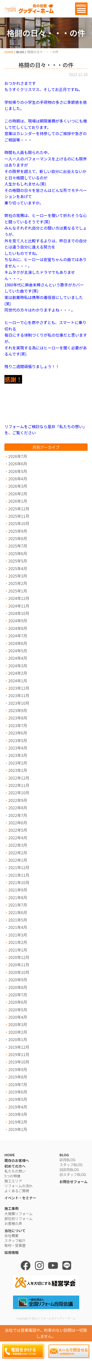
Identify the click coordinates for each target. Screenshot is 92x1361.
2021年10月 (18, 882)
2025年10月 (18, 523)
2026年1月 (17, 501)
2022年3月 (17, 845)
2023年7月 (17, 725)
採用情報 (11, 1252)
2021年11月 (18, 875)
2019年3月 (17, 1114)
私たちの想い (15, 1170)
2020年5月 (17, 1010)
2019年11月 (18, 1054)
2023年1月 (17, 770)
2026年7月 (17, 456)
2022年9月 (17, 800)
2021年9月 (17, 890)
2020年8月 (17, 987)
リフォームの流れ (18, 1185)
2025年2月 (17, 583)
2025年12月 (18, 509)
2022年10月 (18, 793)
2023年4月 (17, 748)
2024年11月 (18, 606)
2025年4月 (17, 568)
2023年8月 (17, 718)
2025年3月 (17, 576)
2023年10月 (18, 703)
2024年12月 (18, 598)
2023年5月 (17, 740)
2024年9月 (17, 621)
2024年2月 (17, 673)
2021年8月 (17, 897)
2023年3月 (17, 755)
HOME (8, 51)
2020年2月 (17, 1032)
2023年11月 (18, 695)
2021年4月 (17, 927)
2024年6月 (17, 643)
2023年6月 (17, 733)
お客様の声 (13, 1223)
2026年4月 (17, 479)
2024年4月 (17, 658)
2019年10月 (18, 1062)
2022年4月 (17, 838)
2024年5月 (17, 651)
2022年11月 (18, 785)
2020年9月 (17, 980)
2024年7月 (17, 636)
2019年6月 (17, 1092)
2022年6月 (17, 823)
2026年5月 (17, 471)
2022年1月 (17, 860)
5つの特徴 (12, 1175)
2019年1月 (17, 1129)
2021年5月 (17, 920)
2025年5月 (17, 561)
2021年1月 (17, 950)
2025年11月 (18, 516)
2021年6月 (17, 912)
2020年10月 (18, 972)
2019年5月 (17, 1099)
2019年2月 (17, 1122)
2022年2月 (17, 853)
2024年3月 (17, 666)
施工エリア (13, 1180)
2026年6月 (17, 464)
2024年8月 (17, 628)
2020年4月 (17, 1017)
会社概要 (11, 1235)
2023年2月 (17, 763)
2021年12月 (18, 867)
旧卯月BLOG (69, 1169)
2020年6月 (17, 1002)
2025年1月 (17, 591)
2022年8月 (17, 808)
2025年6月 (17, 553)
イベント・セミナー (20, 1197)
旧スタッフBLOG (72, 1174)
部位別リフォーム (18, 1218)
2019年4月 (17, 1107)
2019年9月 (17, 1069)
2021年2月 (17, 942)
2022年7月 (17, 815)
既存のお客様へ (16, 1160)
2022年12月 (18, 778)
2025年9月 (17, 531)
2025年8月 (17, 538)
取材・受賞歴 (15, 1245)
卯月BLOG (67, 1159)
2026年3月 (17, 486)
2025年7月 (17, 546)
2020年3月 (17, 1024)
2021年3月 (17, 935)
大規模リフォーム (18, 1213)
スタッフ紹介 (15, 1240)
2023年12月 (18, 688)
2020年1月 (17, 1039)
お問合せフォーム (73, 1181)
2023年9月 (17, 710)
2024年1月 (17, 681)
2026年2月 (17, 494)
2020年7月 (17, 995)
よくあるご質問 (16, 1190)
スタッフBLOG (70, 1164)
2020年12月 (18, 957)
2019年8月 (17, 1077)
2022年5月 (17, 830)
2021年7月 (17, 905)
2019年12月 (18, 1047)
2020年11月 (18, 965)
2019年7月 (17, 1084)
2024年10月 (18, 613)
